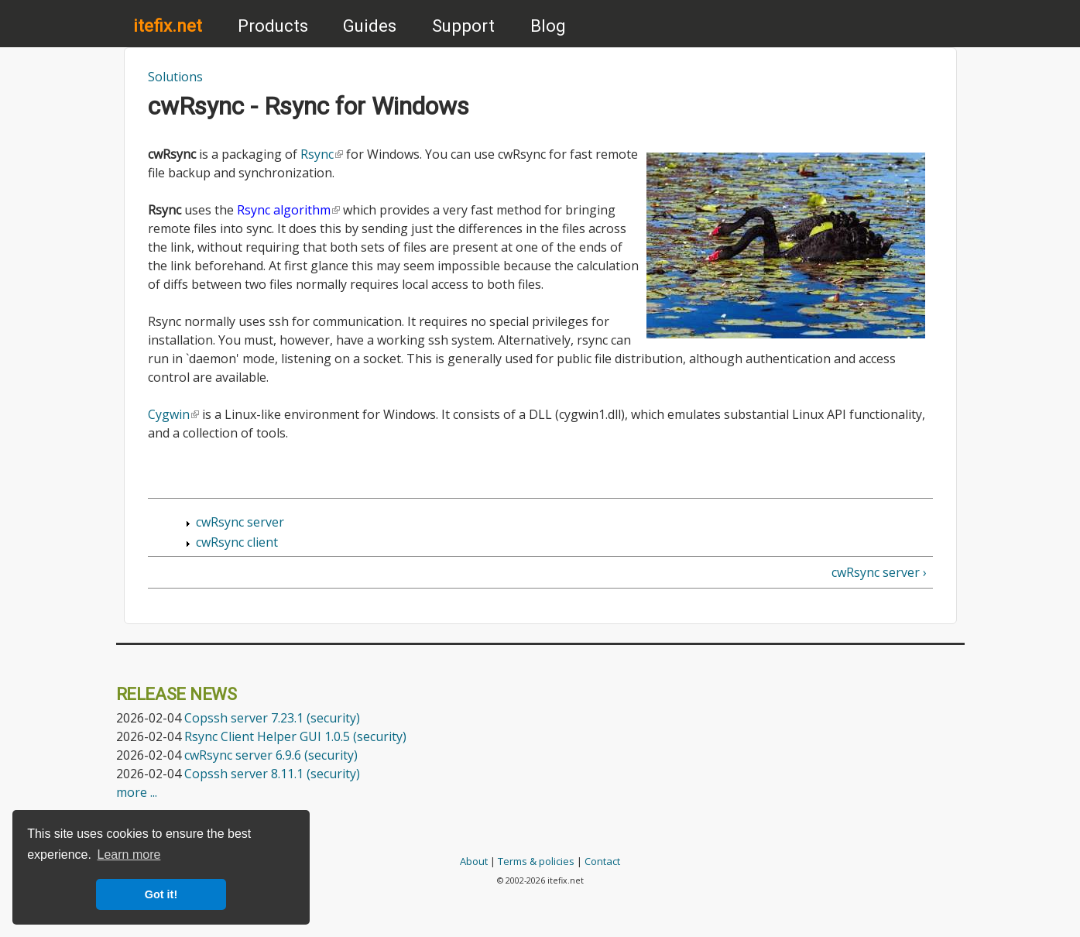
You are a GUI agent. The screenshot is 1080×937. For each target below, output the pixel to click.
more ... (136, 792)
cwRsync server (240, 521)
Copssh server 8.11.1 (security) (272, 773)
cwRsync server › (879, 572)
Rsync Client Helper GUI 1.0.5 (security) (295, 736)
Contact (602, 861)
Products (273, 25)
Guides (369, 25)
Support (463, 25)
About (474, 861)
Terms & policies (536, 861)
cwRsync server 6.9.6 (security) (271, 755)
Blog (548, 25)
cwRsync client (237, 542)
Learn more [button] (129, 854)
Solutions (175, 76)
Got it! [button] (161, 894)
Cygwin (173, 414)
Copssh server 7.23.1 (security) (272, 717)
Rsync (321, 154)
